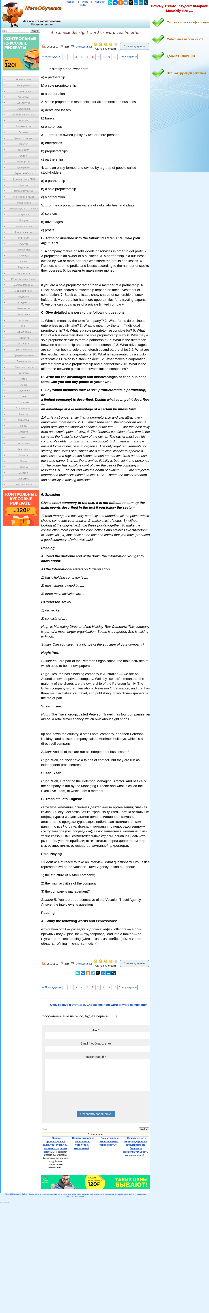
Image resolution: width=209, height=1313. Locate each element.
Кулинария (23, 238)
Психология (24, 373)
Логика (23, 261)
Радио (23, 379)
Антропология (23, 91)
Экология (23, 473)
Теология (23, 414)
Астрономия (23, 109)
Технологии (23, 420)
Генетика (23, 144)
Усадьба (23, 432)
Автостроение (23, 85)
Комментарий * (95, 1056)
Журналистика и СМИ (23, 179)
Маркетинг (23, 267)
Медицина (23, 296)
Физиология (24, 443)
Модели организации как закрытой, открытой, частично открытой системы (55, 1145)
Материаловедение (24, 285)
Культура (23, 244)
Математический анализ (23, 279)
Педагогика (23, 338)
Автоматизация (23, 79)
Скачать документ (134, 46)
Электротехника (23, 484)
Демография (23, 167)
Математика (23, 273)
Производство (23, 361)
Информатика (23, 202)
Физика (23, 437)
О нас (85, 2)
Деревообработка (24, 173)
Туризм (23, 426)
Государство (23, 161)
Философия (24, 449)
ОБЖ (23, 326)
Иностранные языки (23, 197)
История (23, 220)
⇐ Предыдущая (51, 56)
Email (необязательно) (95, 1043)
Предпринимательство (23, 114)
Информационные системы (23, 208)
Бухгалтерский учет (23, 138)
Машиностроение (24, 291)
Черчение (24, 467)
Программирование (23, 355)
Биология (23, 120)
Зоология (23, 185)
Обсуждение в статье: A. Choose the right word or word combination (99, 1004)
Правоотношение (23, 349)
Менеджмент (23, 302)
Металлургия (23, 308)
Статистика (23, 402)
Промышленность (23, 367)
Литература (24, 255)
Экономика (23, 478)
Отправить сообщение (95, 1114)
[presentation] (73, 1102)
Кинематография (23, 226)
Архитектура (23, 103)
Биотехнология (23, 126)
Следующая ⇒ (128, 56)
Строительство (23, 408)
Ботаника (23, 132)
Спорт (23, 396)
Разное (23, 385)
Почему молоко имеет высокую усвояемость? (109, 1141)
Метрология (24, 314)
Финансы (23, 455)
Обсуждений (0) (84, 47)
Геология (23, 156)
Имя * (95, 1030)
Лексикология (24, 249)
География (23, 150)
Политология (23, 343)
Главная (70, 2)
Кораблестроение (24, 232)
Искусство (23, 214)
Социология (24, 390)
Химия (23, 461)
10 (114, 56)
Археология (24, 97)
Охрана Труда (23, 332)
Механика (24, 320)
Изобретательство (23, 191)
